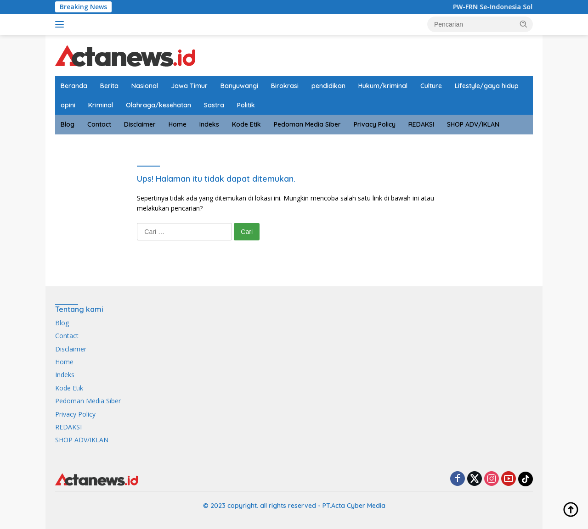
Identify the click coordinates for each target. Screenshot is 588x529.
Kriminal (100, 105)
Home (178, 124)
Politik (246, 105)
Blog (67, 124)
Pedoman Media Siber (307, 124)
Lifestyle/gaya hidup (487, 86)
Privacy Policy (375, 124)
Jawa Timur (189, 86)
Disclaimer (140, 124)
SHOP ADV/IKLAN (473, 124)
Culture (431, 86)
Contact (99, 124)
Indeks (209, 124)
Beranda (74, 86)
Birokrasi (285, 86)
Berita (109, 86)
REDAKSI (421, 124)
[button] (523, 24)
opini (68, 105)
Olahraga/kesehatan (158, 105)
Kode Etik (246, 124)
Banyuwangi (239, 86)
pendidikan (328, 86)
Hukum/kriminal (382, 86)
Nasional (144, 86)
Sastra (214, 105)
